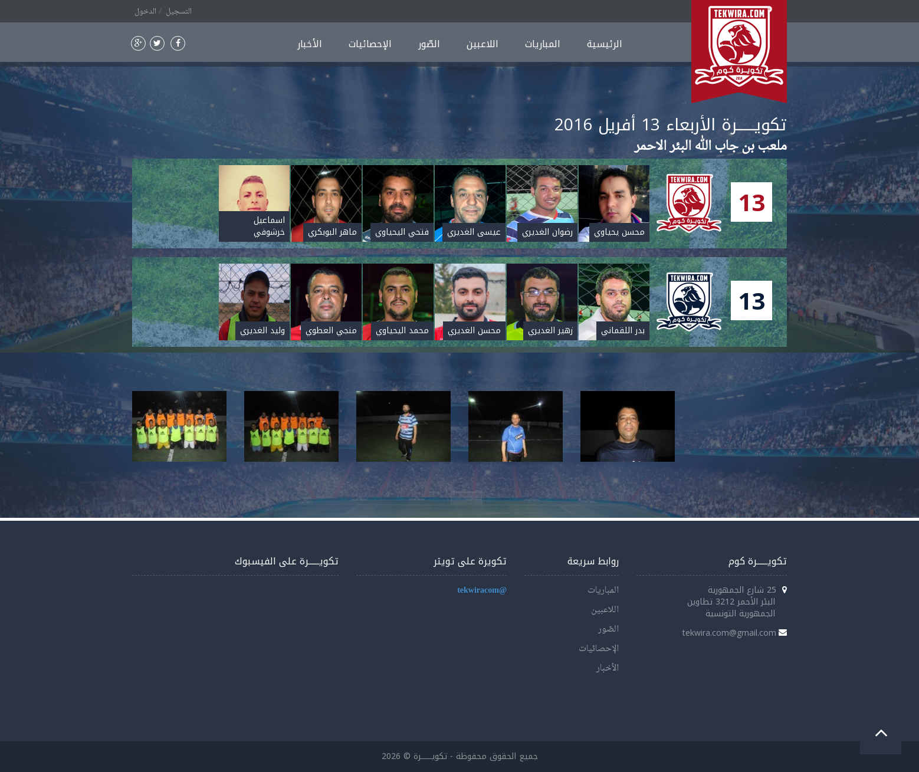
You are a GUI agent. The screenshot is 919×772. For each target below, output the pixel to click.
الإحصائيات (370, 44)
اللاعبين (482, 44)
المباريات (542, 44)
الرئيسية (604, 44)
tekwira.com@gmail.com (729, 632)
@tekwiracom (482, 591)
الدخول (145, 11)
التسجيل (179, 11)
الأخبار (309, 44)
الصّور (429, 44)
